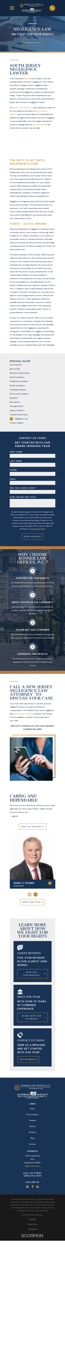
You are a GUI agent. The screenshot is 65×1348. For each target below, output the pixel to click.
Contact (32, 1144)
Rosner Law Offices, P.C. (22, 107)
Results (32, 1126)
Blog (32, 1138)
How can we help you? (23, 497)
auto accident (39, 124)
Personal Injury (32, 1114)
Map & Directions (32, 1166)
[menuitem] (32, 365)
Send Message (32, 536)
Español (32, 1120)
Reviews (32, 1132)
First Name (16, 452)
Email (13, 479)
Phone (13, 470)
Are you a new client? (23, 488)
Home (32, 1108)
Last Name (16, 461)
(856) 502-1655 (32, 1176)
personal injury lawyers (23, 714)
